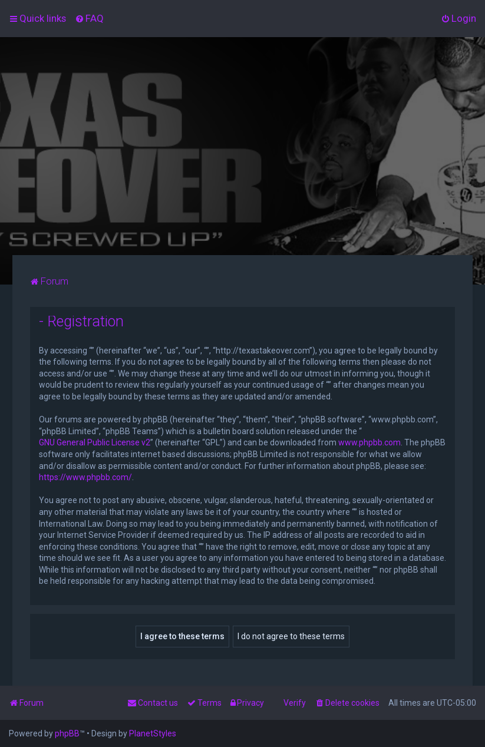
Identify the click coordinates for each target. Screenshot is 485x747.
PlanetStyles (152, 733)
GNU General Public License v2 (94, 442)
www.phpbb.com (369, 442)
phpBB (67, 733)
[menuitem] (89, 18)
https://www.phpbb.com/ (85, 477)
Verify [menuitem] (294, 703)
